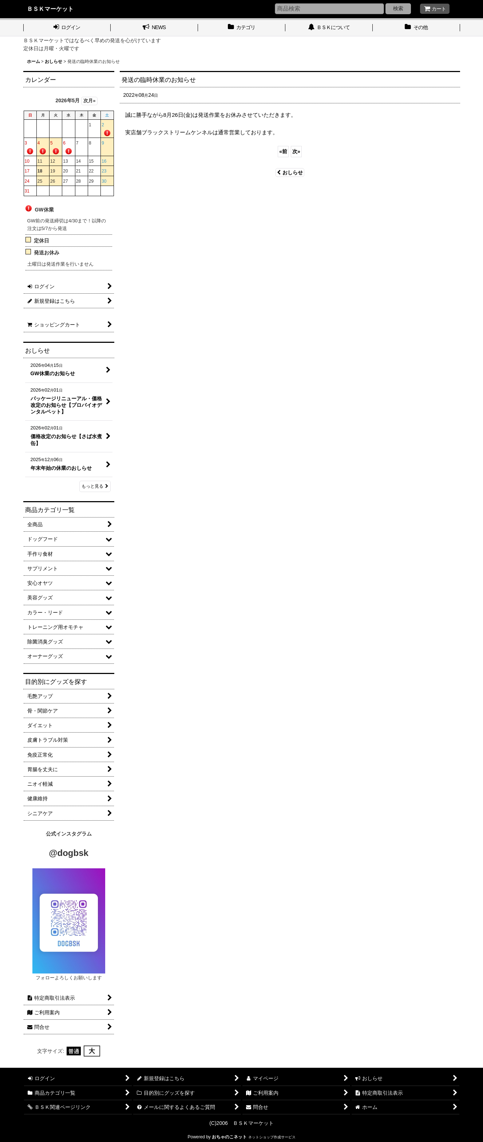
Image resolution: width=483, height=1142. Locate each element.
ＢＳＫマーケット (50, 8)
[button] (416, 28)
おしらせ (290, 172)
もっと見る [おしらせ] (95, 486)
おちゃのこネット (229, 1136)
